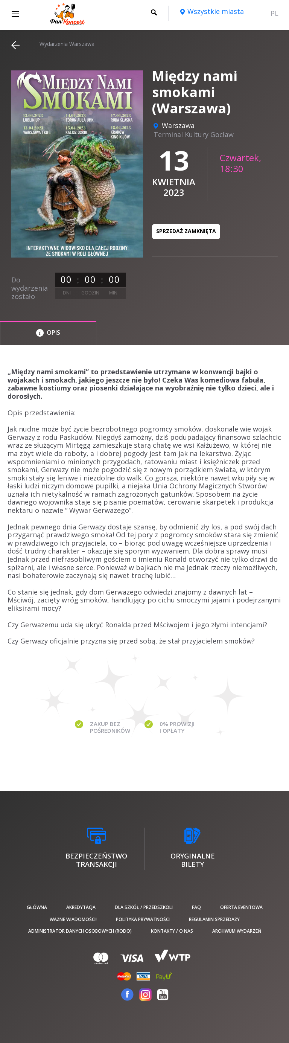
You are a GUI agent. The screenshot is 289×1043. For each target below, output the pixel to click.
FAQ (196, 907)
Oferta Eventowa (241, 907)
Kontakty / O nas (172, 931)
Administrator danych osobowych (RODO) (80, 931)
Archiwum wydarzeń (236, 931)
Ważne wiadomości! (73, 919)
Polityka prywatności (143, 919)
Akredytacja (81, 907)
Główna (37, 907)
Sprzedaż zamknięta (186, 231)
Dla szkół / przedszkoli (144, 907)
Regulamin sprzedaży (214, 919)
